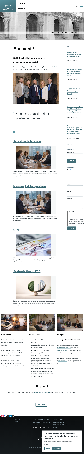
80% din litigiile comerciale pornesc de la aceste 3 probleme (74, 54)
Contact (55, 427)
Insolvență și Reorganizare (29, 186)
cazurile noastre (62, 350)
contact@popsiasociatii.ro (41, 427)
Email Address (70, 152)
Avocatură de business (27, 141)
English (17, 421)
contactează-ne (62, 361)
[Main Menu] (79, 6)
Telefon (69, 184)
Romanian (17, 419)
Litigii (16, 229)
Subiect (69, 191)
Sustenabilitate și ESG (26, 271)
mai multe (69, 144)
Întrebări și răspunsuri (64, 347)
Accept (48, 448)
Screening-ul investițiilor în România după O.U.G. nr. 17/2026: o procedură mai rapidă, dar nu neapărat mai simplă (75, 129)
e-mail (68, 177)
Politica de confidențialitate (60, 424)
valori (55, 67)
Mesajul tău (70, 198)
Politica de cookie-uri (58, 422)
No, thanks (57, 448)
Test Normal (41, 404)
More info (46, 444)
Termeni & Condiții (58, 419)
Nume (68, 169)
